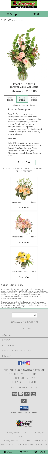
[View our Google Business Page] (24, 364)
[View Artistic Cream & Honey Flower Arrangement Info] (24, 258)
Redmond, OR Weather (11, 441)
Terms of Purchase (24, 445)
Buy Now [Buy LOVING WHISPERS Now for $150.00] (24, 242)
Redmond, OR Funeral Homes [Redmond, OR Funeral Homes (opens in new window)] (17, 433)
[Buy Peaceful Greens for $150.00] (24, 162)
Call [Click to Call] (8, 451)
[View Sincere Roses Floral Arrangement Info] (24, 189)
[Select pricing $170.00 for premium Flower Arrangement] (34, 99)
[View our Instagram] (28, 364)
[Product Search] (24, 315)
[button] (24, 408)
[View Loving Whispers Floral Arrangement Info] (24, 223)
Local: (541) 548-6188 (24, 382)
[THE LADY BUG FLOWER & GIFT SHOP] (24, 8)
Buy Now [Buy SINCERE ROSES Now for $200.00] (24, 207)
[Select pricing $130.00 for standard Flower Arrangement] (10, 99)
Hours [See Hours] (40, 451)
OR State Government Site (35, 441)
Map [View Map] (24, 451)
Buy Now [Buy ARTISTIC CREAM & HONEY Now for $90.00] (24, 277)
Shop (12, 14)
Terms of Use (41, 445)
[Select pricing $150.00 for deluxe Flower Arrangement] (22, 99)
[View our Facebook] (20, 364)
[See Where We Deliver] (24, 328)
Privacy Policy (7, 445)
